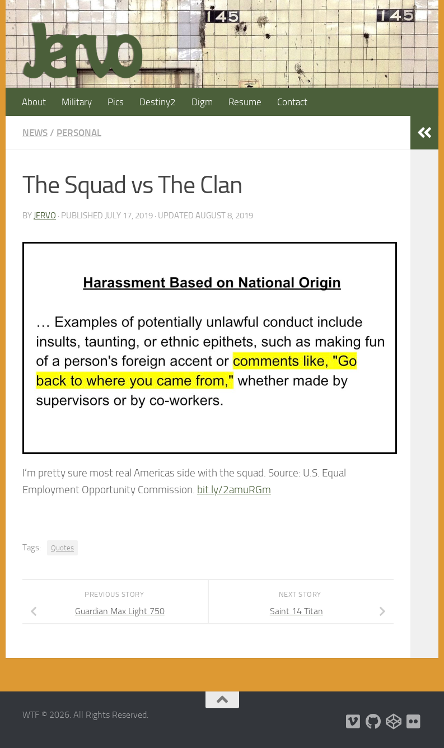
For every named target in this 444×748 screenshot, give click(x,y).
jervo (45, 216)
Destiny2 (157, 101)
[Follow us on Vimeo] (353, 722)
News (35, 132)
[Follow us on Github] (373, 722)
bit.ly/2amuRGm (234, 489)
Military (77, 101)
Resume (244, 101)
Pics (116, 101)
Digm (202, 101)
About (34, 101)
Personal (79, 132)
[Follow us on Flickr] (414, 722)
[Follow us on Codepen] (393, 722)
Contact (292, 101)
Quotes (62, 548)
